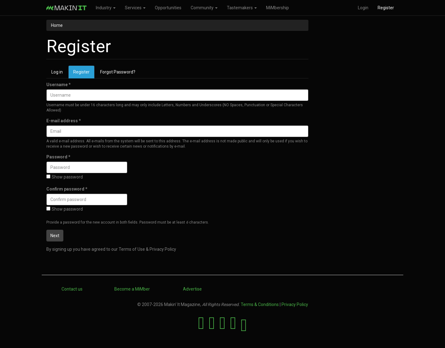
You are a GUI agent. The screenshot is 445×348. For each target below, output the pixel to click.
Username (58, 84)
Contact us (72, 289)
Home (57, 25)
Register (386, 7)
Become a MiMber (132, 289)
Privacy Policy (295, 304)
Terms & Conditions (260, 304)
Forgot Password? (117, 71)
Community (204, 7)
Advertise (192, 289)
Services (135, 7)
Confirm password (66, 189)
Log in (57, 71)
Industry (106, 7)
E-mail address (63, 120)
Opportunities (168, 7)
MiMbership (277, 7)
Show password (64, 176)
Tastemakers (242, 7)
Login (363, 7)
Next (54, 235)
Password (58, 156)
